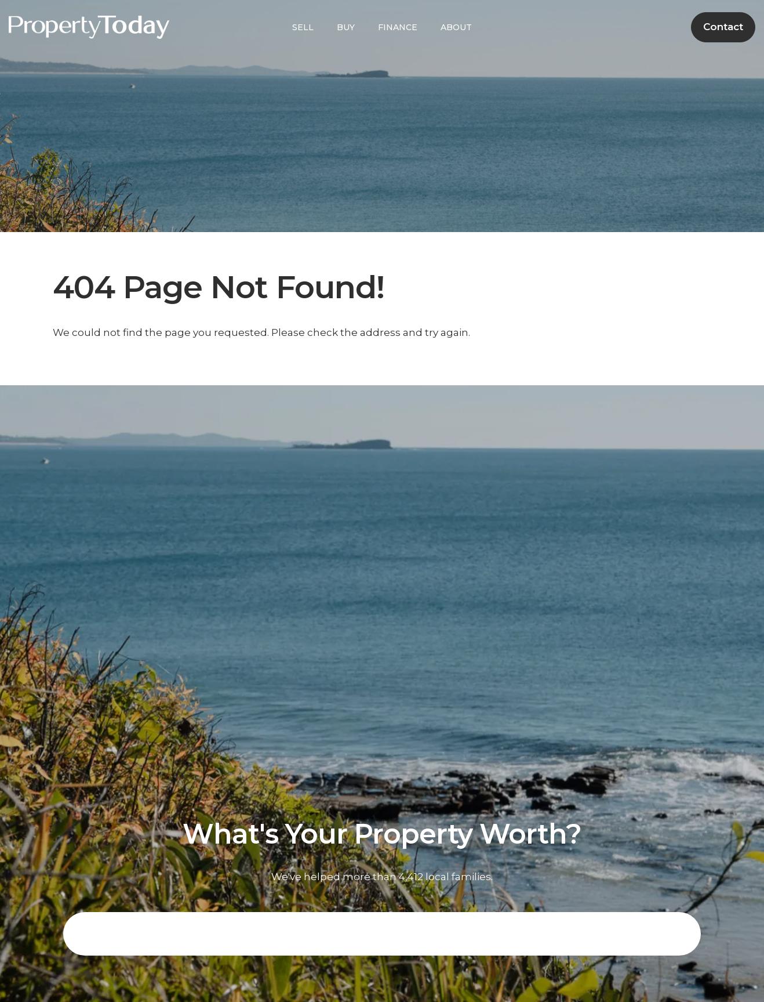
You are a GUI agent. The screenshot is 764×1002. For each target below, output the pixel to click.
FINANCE (397, 27)
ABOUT (456, 27)
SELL (303, 27)
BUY (346, 27)
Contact (723, 26)
